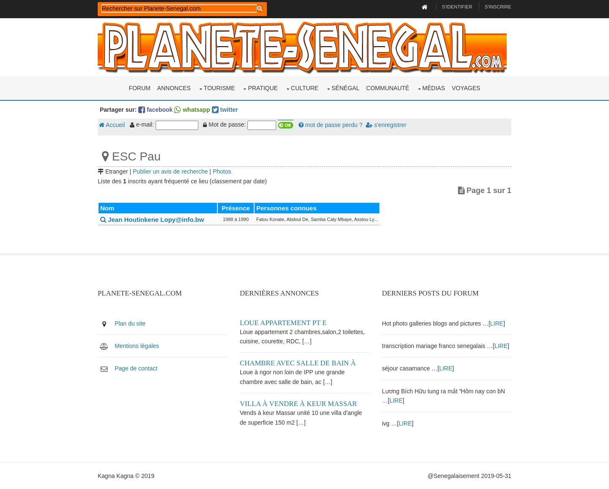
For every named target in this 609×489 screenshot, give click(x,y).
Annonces (174, 88)
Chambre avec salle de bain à (298, 363)
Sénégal (345, 88)
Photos (222, 171)
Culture (304, 88)
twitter (225, 109)
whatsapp (192, 109)
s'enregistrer (386, 125)
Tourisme (219, 88)
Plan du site (130, 323)
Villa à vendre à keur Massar (298, 404)
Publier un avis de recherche (170, 171)
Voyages (466, 88)
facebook (155, 109)
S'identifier (457, 6)
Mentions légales (137, 346)
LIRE (496, 323)
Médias (433, 88)
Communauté (387, 88)
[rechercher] (179, 8)
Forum (139, 88)
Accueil (112, 125)
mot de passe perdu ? (330, 125)
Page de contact (136, 368)
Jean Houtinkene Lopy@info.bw (152, 219)
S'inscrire (498, 6)
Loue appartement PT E (283, 323)
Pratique (263, 88)
